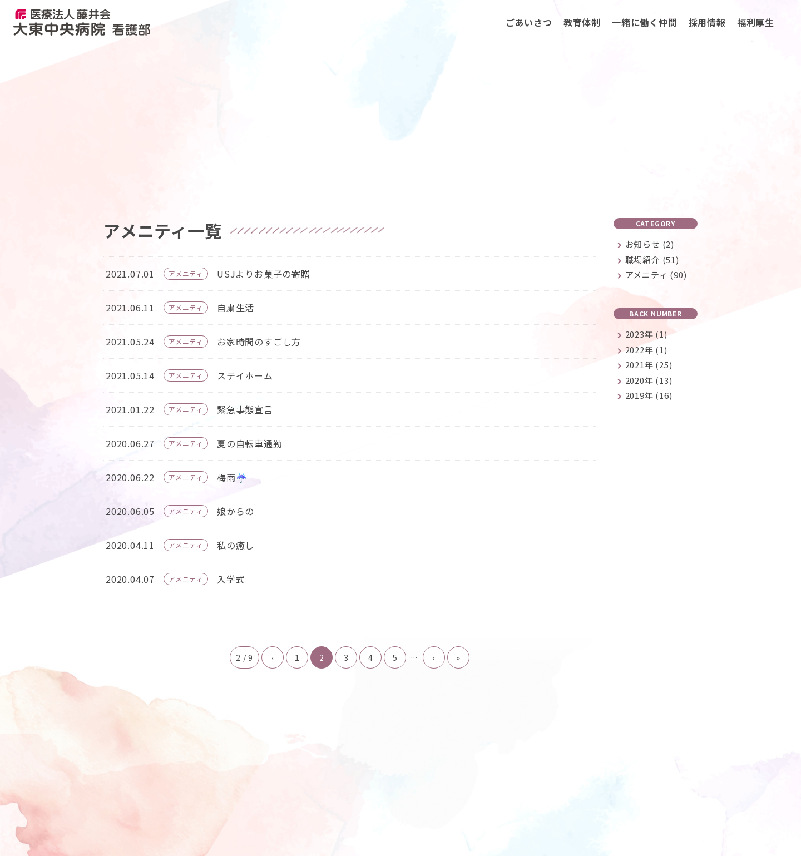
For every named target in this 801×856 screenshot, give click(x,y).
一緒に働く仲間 (645, 22)
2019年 (649, 397)
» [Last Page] (458, 659)
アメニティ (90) (656, 276)
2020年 (649, 382)
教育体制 (582, 22)
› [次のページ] (433, 659)
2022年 (646, 351)
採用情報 (707, 22)
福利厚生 (755, 22)
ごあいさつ (529, 22)
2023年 (646, 336)
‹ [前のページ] (272, 659)
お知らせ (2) (649, 245)
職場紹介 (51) (652, 261)
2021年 (649, 366)
